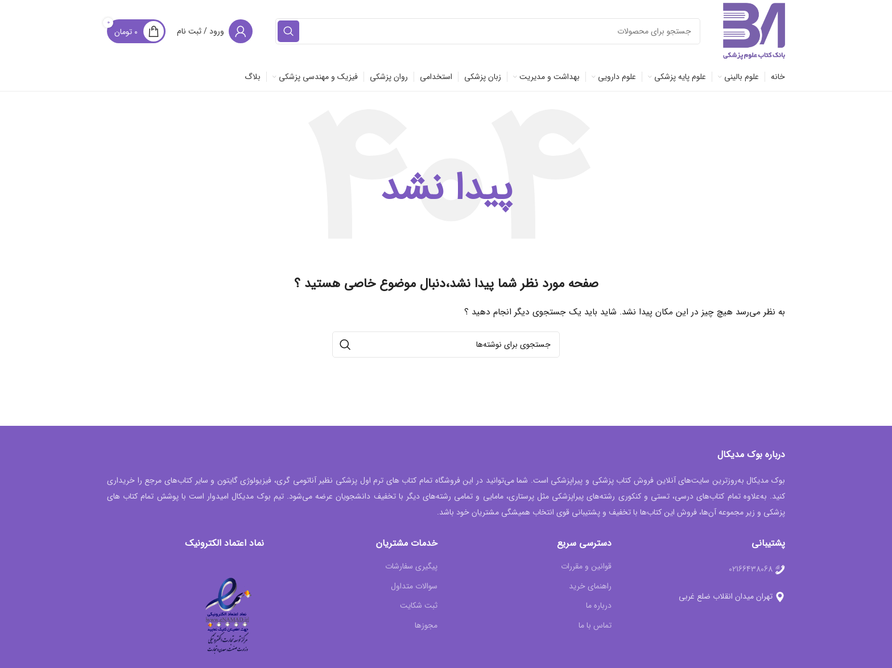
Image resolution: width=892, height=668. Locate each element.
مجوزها (426, 626)
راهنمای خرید (590, 586)
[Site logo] (754, 30)
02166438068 (751, 569)
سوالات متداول (414, 586)
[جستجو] (487, 31)
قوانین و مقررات (586, 566)
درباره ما (599, 606)
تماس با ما (595, 626)
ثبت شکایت (418, 606)
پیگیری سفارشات (411, 566)
